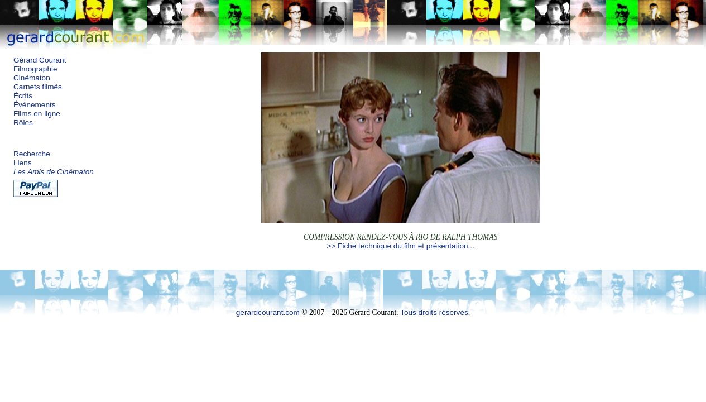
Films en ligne (36, 113)
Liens (22, 163)
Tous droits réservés (434, 312)
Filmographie (35, 69)
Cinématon (31, 78)
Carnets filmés (37, 87)
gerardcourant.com (268, 312)
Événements (34, 104)
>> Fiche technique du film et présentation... (400, 246)
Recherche (31, 154)
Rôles (23, 122)
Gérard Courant (39, 60)
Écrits (22, 96)
